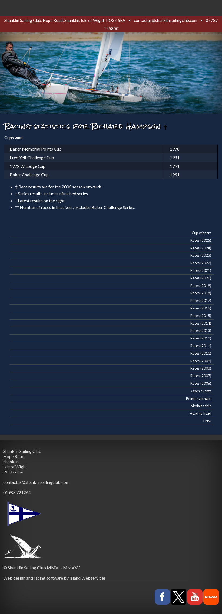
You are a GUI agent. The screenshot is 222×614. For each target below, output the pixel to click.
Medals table (201, 406)
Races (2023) (200, 255)
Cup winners (201, 233)
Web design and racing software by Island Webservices (54, 577)
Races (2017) (200, 300)
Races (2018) (200, 293)
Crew (207, 421)
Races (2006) (200, 383)
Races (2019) (200, 285)
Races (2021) (200, 270)
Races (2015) (200, 315)
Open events (201, 391)
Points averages (198, 398)
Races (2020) (200, 278)
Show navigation (111, 7)
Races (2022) (200, 263)
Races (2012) (200, 338)
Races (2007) (200, 376)
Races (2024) (200, 248)
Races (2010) (200, 353)
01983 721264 (17, 492)
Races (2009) (200, 361)
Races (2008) (200, 368)
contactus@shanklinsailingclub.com (165, 20)
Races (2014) (200, 323)
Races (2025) (200, 240)
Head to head (200, 413)
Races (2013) (200, 330)
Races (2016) (200, 308)
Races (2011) (200, 346)
